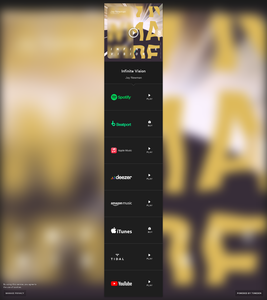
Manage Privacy (15, 293)
